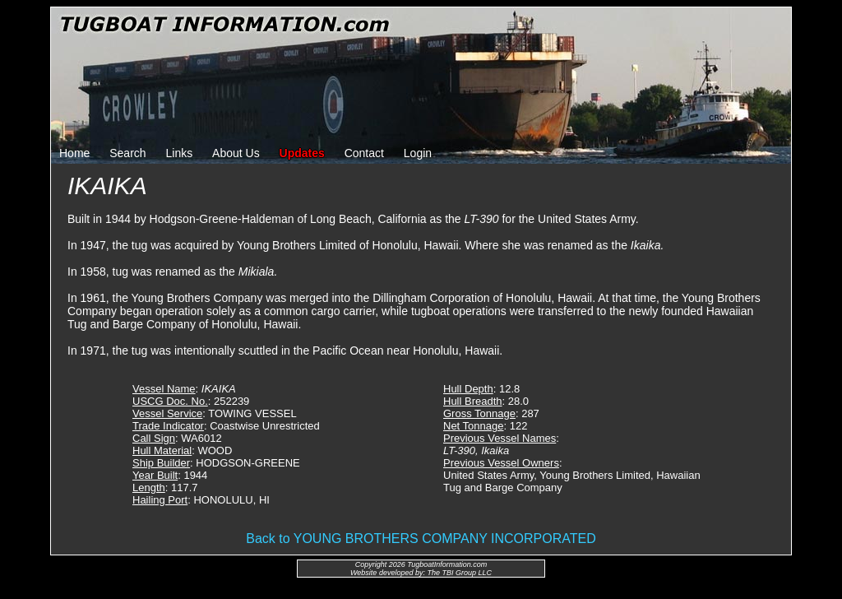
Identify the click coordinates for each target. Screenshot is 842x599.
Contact (364, 153)
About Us (236, 153)
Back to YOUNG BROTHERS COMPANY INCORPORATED (421, 539)
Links (179, 153)
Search (127, 153)
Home (74, 153)
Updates (302, 153)
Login (418, 153)
